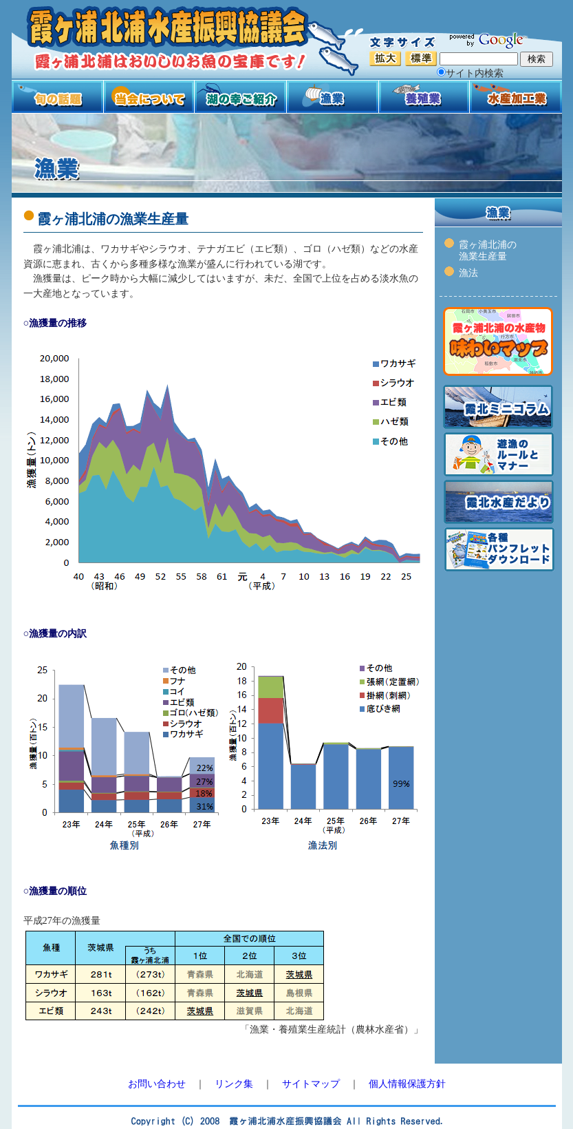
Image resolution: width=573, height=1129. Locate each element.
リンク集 (234, 1083)
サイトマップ (311, 1083)
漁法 (468, 272)
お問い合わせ (157, 1083)
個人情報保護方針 (407, 1083)
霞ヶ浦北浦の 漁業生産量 (488, 250)
